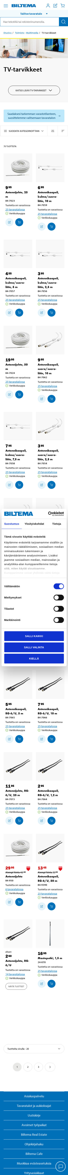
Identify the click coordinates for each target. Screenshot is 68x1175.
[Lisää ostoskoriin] (9, 222)
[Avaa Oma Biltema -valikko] (48, 5)
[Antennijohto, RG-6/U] (18, 933)
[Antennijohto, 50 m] (18, 340)
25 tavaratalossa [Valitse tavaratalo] (15, 209)
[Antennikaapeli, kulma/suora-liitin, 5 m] (18, 254)
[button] (34, 13)
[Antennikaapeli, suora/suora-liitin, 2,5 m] (50, 426)
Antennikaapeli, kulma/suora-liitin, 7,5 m (16, 455)
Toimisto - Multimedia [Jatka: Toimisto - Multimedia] (26, 32)
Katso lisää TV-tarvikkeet (34, 90)
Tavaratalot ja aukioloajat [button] (34, 1106)
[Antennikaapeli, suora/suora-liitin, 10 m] (50, 340)
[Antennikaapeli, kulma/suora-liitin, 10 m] (50, 167)
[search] (34, 21)
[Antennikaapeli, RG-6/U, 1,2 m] (50, 766)
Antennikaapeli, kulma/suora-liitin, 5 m (16, 282)
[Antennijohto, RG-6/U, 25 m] (18, 766)
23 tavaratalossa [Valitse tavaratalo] (47, 893)
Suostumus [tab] (11, 523)
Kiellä (34, 658)
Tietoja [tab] (56, 523)
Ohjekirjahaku (34, 1144)
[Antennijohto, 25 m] (18, 167)
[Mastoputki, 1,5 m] (50, 933)
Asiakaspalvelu (34, 1096)
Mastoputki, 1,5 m (50, 958)
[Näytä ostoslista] (55, 5)
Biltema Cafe (34, 1154)
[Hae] (63, 21)
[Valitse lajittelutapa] (34, 1048)
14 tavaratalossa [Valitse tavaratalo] (15, 974)
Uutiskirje (34, 1115)
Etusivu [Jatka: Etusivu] (8, 32)
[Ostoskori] (62, 5)
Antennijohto (13, 876)
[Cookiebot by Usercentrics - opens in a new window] (48, 513)
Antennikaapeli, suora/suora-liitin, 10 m (48, 369)
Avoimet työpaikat (34, 1125)
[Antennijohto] (18, 848)
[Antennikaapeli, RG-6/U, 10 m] (50, 684)
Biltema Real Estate (34, 1134)
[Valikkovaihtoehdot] (6, 5)
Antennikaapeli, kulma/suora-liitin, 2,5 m (48, 282)
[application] (60, 1167)
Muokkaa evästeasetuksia (34, 1163)
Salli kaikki (34, 636)
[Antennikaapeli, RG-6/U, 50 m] (50, 848)
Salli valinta (34, 647)
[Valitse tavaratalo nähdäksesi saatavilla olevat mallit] (34, 116)
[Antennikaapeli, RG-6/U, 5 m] (18, 684)
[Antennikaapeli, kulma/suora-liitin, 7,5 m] (18, 426)
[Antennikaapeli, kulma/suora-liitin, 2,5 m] (50, 254)
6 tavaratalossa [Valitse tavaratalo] (14, 889)
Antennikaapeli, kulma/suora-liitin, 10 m (48, 196)
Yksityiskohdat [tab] (34, 523)
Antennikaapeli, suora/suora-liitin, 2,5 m (48, 455)
